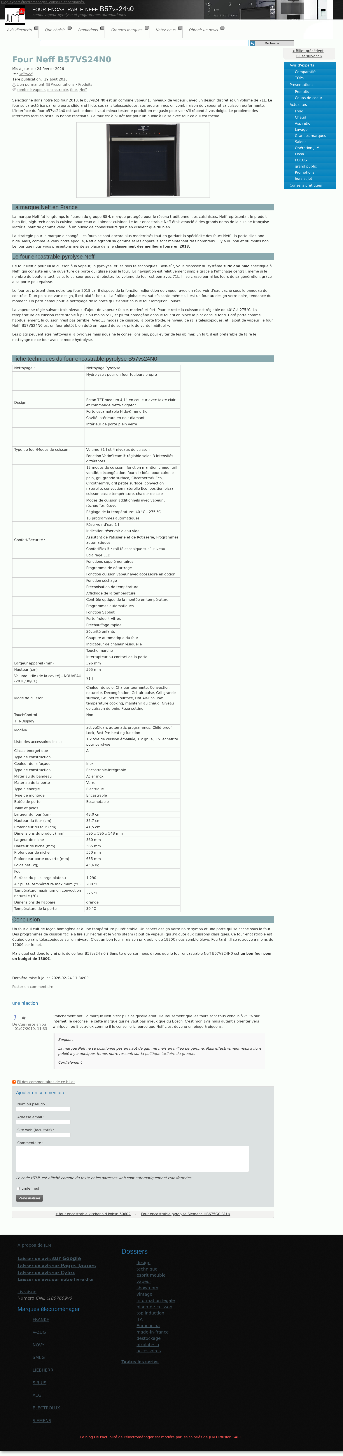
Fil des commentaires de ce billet (46, 1082)
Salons (300, 142)
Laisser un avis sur (57, 1266)
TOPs (299, 78)
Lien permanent (30, 84)
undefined (30, 1188)
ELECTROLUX (46, 1408)
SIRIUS (39, 1382)
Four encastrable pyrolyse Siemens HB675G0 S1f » (185, 1214)
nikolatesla (147, 1344)
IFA (139, 1319)
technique (147, 1269)
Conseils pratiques (306, 185)
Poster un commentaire (32, 987)
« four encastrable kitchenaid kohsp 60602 (93, 1214)
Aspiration (304, 123)
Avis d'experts (302, 65)
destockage (148, 1338)
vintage (144, 1294)
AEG (37, 1395)
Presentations (301, 85)
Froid (299, 111)
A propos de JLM (34, 1245)
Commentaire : (30, 1143)
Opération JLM (307, 148)
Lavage (301, 130)
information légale (155, 1300)
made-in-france (152, 1332)
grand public (306, 166)
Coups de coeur (308, 98)
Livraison (27, 1291)
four (73, 90)
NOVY (38, 1345)
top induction (150, 1313)
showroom (147, 1287)
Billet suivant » (309, 56)
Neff (83, 90)
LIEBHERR (43, 1370)
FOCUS (301, 160)
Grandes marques (310, 136)
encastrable (57, 90)
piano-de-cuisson (154, 1306)
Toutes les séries (140, 1361)
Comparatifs (305, 72)
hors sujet (303, 179)
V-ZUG (39, 1332)
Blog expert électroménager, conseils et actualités (43, 2)
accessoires (148, 1350)
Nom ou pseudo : (32, 1104)
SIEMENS (42, 1420)
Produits (302, 92)
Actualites (298, 105)
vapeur (143, 1281)
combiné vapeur (31, 90)
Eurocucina (148, 1325)
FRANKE (41, 1319)
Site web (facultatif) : (35, 1130)
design (143, 1262)
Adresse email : (30, 1117)
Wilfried (25, 74)
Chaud (300, 117)
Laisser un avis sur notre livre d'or (56, 1279)
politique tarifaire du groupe (169, 1054)
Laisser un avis (49, 1258)
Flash (299, 154)
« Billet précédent (308, 51)
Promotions (305, 172)
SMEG (39, 1357)
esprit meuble (151, 1275)
